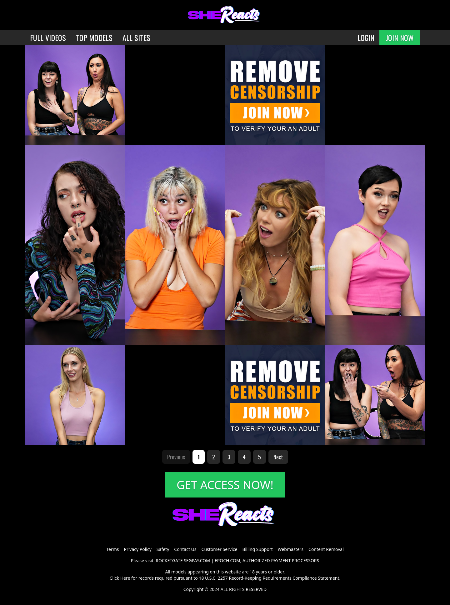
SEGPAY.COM (197, 560)
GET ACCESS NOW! (225, 484)
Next (278, 457)
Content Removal (326, 549)
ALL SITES (136, 37)
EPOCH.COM (227, 560)
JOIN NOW (400, 37)
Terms (112, 549)
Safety (163, 549)
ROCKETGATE (169, 560)
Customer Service (220, 549)
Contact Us (185, 549)
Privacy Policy (137, 549)
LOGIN (366, 37)
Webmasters (290, 549)
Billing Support (257, 549)
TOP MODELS (94, 37)
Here (125, 578)
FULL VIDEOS (48, 37)
